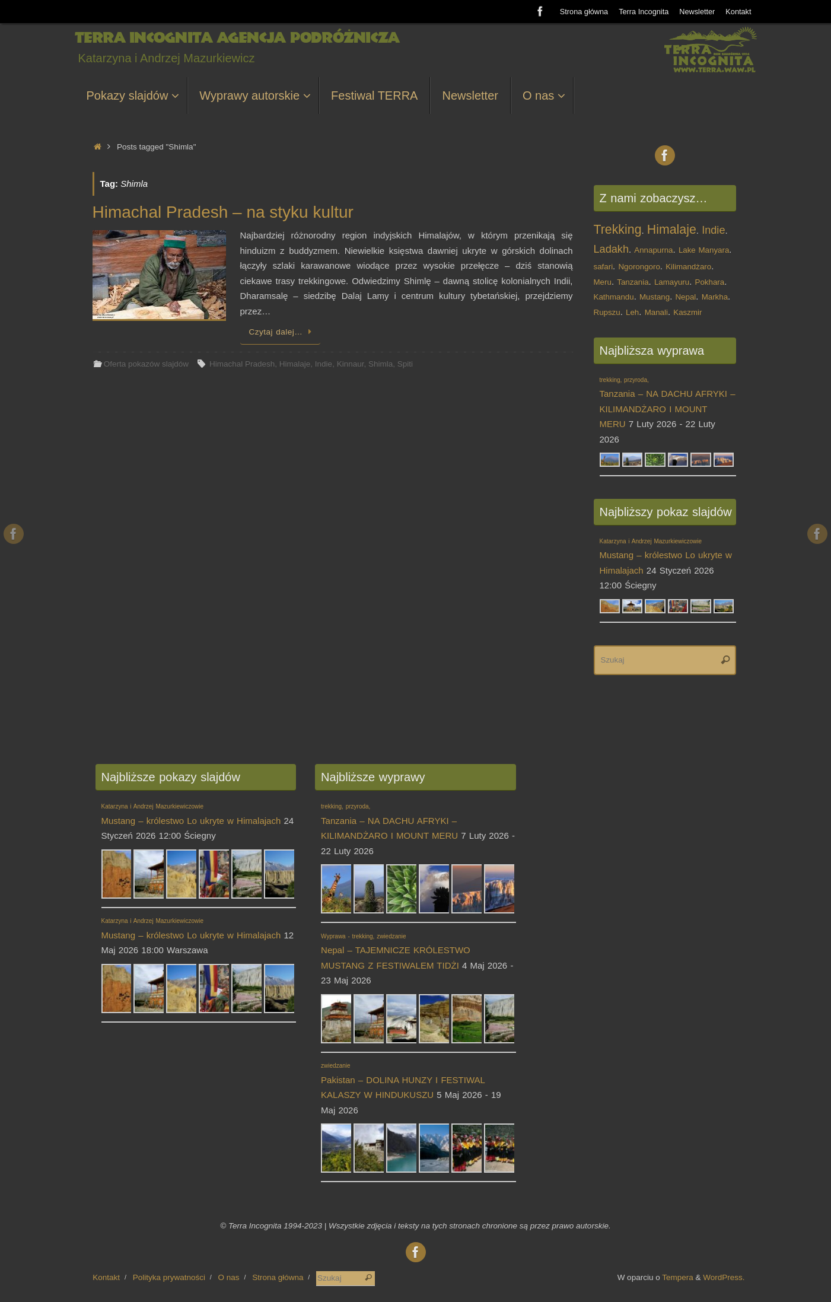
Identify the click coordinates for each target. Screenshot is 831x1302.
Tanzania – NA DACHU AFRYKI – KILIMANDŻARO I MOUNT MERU (389, 822)
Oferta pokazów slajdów (146, 363)
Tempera (677, 1277)
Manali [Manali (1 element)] (656, 312)
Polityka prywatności (169, 1277)
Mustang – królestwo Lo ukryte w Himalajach (666, 556)
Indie (323, 363)
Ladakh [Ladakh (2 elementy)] (611, 249)
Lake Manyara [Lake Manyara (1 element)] (704, 250)
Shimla (380, 363)
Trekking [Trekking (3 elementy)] (618, 229)
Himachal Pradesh (242, 363)
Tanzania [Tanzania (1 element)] (632, 282)
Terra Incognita (643, 11)
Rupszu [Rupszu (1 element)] (607, 312)
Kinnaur (350, 363)
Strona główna (583, 11)
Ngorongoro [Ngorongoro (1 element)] (639, 266)
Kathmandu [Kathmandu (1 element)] (614, 296)
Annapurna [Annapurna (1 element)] (653, 250)
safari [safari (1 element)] (603, 266)
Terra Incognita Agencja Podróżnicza (237, 38)
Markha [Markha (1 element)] (715, 296)
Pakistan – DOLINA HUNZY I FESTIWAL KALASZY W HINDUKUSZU (403, 1081)
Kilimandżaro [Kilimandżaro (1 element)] (688, 266)
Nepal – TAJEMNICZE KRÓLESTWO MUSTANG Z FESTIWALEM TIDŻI (395, 951)
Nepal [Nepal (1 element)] (685, 296)
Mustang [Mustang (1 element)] (654, 296)
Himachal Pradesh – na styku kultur (223, 212)
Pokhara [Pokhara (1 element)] (710, 282)
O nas (229, 1277)
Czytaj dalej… (282, 331)
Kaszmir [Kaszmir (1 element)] (687, 312)
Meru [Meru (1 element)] (603, 282)
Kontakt (738, 11)
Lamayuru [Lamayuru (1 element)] (671, 282)
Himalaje (295, 363)
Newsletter (697, 11)
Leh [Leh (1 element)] (632, 312)
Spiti (405, 363)
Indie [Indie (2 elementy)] (713, 230)
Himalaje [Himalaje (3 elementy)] (671, 229)
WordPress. (723, 1277)
